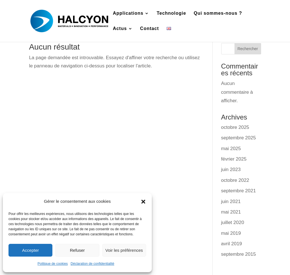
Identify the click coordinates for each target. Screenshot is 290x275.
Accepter (30, 250)
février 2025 (234, 159)
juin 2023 (231, 169)
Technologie (171, 13)
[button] (143, 201)
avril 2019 (231, 243)
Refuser (77, 250)
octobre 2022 (235, 180)
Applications (128, 13)
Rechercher (247, 48)
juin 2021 (231, 201)
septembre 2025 (238, 137)
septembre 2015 (238, 254)
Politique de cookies (53, 264)
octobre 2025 (235, 127)
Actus (120, 29)
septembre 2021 (238, 190)
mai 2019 (231, 233)
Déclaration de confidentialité (92, 264)
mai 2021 (231, 212)
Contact (149, 29)
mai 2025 (231, 148)
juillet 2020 (232, 222)
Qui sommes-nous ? (218, 13)
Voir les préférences (124, 250)
